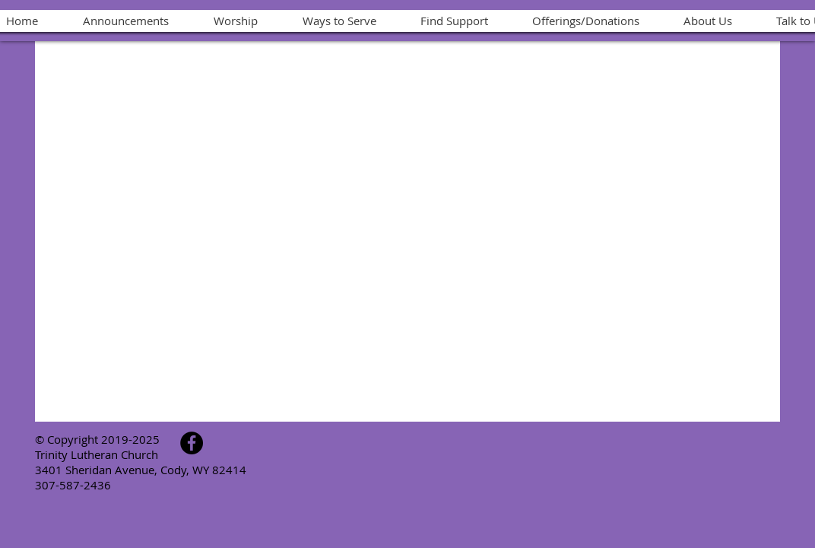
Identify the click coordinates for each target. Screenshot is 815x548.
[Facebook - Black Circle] (191, 443)
